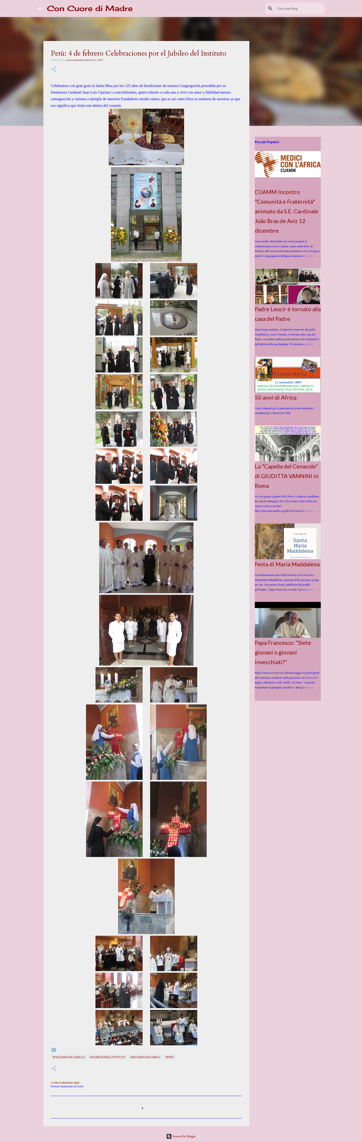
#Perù (169, 1057)
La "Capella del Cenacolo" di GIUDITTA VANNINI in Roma (286, 476)
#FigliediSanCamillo (69, 1057)
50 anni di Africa (275, 397)
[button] (54, 69)
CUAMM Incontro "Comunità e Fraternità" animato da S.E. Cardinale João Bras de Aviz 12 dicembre (286, 211)
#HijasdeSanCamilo (145, 1057)
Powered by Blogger (181, 1136)
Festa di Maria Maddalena (287, 564)
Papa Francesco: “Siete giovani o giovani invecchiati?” (283, 652)
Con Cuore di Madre (90, 8)
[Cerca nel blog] (300, 8)
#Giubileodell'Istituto (107, 1057)
